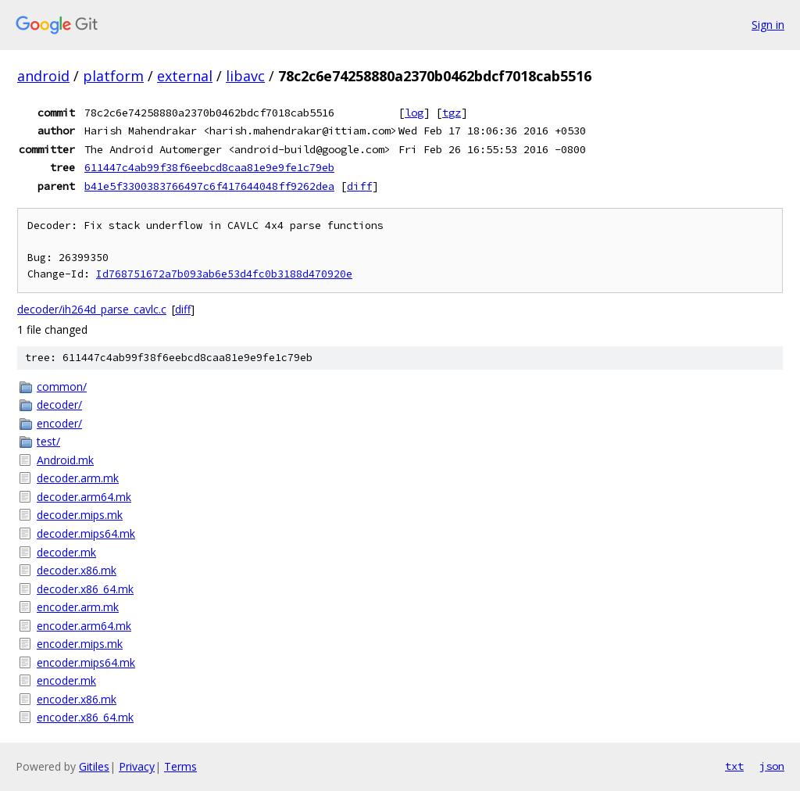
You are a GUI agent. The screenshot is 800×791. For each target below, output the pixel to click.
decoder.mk (66, 552)
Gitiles (94, 766)
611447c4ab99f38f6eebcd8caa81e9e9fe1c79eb (209, 167)
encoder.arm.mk (78, 607)
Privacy (137, 766)
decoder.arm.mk (78, 478)
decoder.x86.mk (76, 570)
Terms (180, 766)
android (43, 75)
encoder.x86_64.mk (85, 717)
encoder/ (59, 423)
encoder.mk (66, 680)
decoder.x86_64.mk (85, 589)
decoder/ (59, 404)
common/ (62, 386)
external (184, 75)
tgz (451, 113)
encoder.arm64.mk (84, 625)
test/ (48, 441)
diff (359, 186)
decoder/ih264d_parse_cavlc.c (91, 309)
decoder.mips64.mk (86, 533)
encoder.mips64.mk (86, 662)
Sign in (768, 24)
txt (734, 766)
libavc (245, 75)
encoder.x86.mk (76, 699)
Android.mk (65, 460)
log (414, 113)
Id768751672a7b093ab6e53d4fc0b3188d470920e (224, 274)
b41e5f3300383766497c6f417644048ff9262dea (209, 186)
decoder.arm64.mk (84, 496)
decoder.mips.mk (80, 514)
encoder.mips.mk (80, 643)
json (771, 766)
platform (113, 75)
